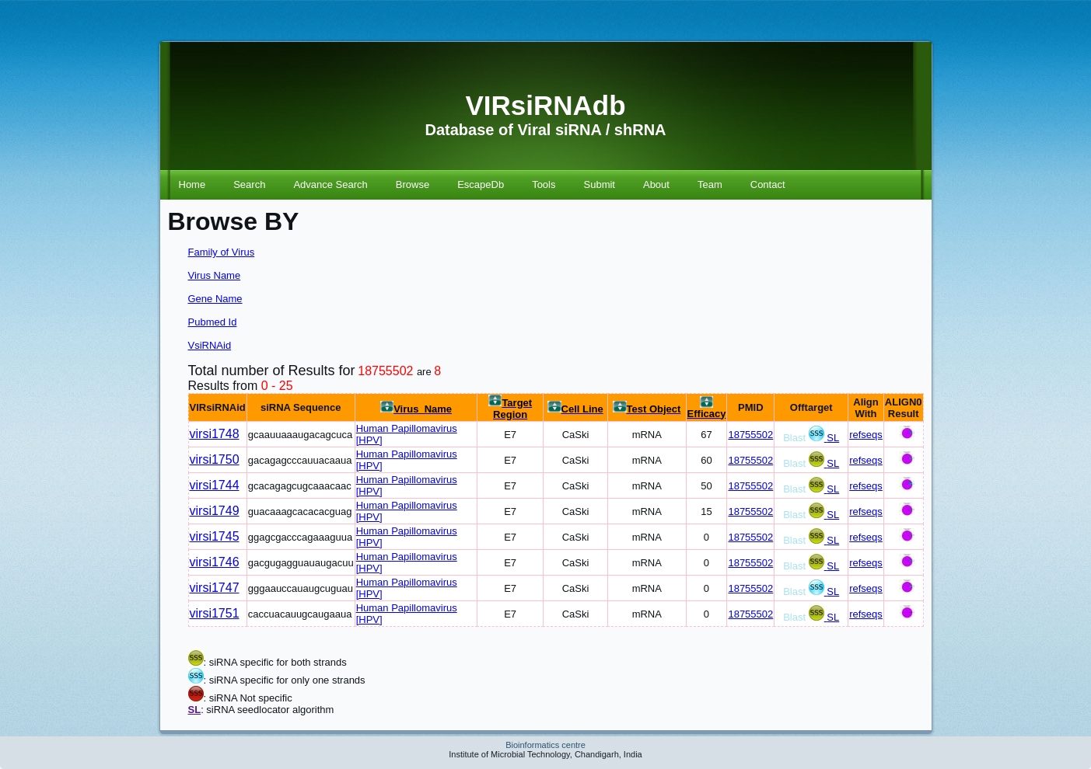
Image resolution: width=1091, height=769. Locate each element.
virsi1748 (215, 433)
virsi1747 (215, 587)
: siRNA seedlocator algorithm (267, 709)
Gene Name (215, 298)
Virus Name (214, 275)
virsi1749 (215, 510)
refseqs (866, 434)
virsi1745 (215, 536)
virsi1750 (215, 459)
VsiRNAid (210, 345)
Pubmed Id (212, 322)
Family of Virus (221, 252)
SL (833, 438)
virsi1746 (215, 562)
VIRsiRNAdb (545, 105)
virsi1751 (215, 613)
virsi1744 (215, 485)
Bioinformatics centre (545, 745)
